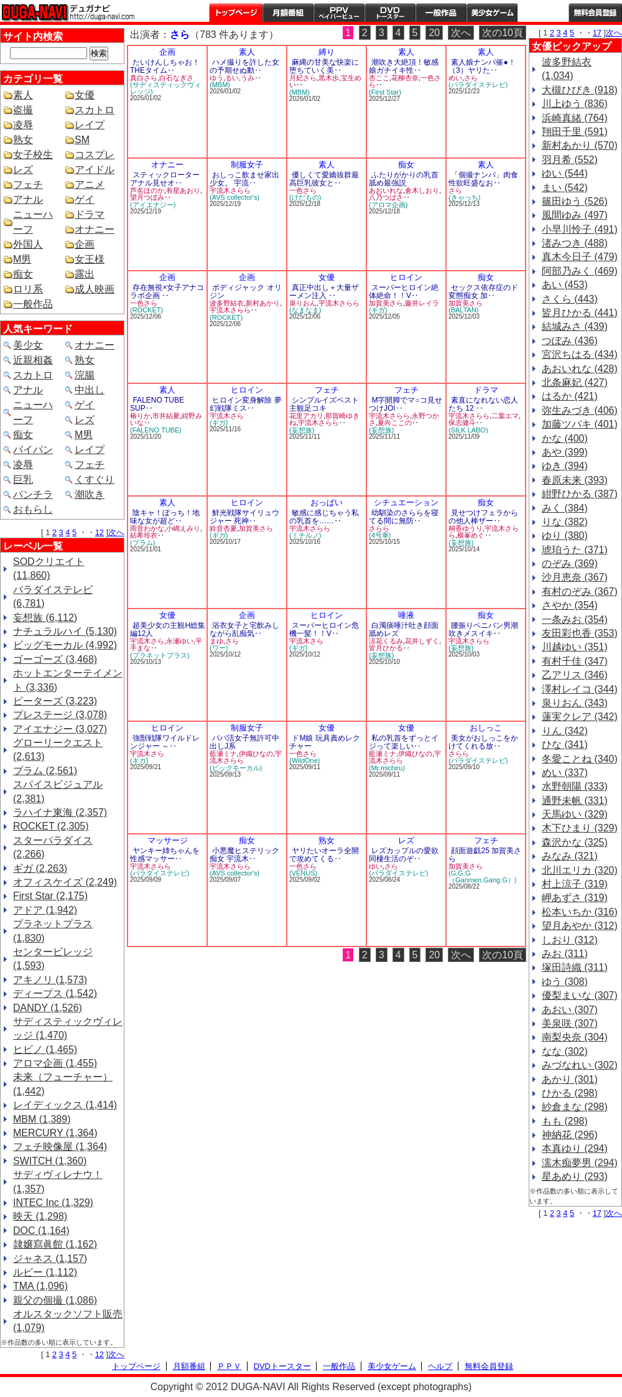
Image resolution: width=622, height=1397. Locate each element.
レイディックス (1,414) (65, 1105)
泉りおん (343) (575, 703)
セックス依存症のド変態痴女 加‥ (483, 291)
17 (597, 32)
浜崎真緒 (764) (575, 118)
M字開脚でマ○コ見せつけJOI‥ (405, 404)
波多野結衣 (227, 303)
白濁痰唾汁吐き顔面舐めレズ (404, 629)
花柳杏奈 (405, 78)
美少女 (28, 345)
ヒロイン (406, 277)
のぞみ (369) (570, 563)
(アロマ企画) (388, 204)
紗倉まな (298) (575, 1106)
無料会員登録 (489, 1366)
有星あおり (183, 190)
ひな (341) (565, 744)
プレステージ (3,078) (60, 714)
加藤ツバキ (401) (580, 424)
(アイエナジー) (152, 204)
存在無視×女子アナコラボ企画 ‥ (167, 291)
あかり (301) (570, 1079)
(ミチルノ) (305, 535)
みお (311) (565, 953)
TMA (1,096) (40, 1286)
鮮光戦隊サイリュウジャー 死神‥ (244, 516)
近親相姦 (33, 360)
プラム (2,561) (45, 770)
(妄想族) (301, 430)
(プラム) (142, 542)
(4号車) (380, 535)
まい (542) (565, 187)
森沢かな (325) (575, 842)
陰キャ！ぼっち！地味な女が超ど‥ (165, 516)
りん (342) (565, 731)
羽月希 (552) (570, 159)
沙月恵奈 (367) (575, 577)
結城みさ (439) (575, 326)
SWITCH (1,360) (49, 1161)
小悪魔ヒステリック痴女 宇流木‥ (244, 854)
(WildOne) (304, 760)
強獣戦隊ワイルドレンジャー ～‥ (165, 742)
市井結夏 (166, 415)
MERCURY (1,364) (55, 1133)
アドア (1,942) (45, 910)
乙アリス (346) (575, 675)
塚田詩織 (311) (575, 967)
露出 (85, 274)
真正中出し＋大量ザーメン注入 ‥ (324, 291)
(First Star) (385, 92)
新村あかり (263, 303)
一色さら (303, 190)
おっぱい (326, 502)
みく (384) (565, 508)
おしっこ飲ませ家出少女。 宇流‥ (244, 179)
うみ (247, 78)
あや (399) (565, 452)
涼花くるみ (386, 641)
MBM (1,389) (41, 1119)
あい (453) (565, 284)
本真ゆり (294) (575, 1148)
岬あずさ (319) (575, 897)
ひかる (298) (570, 1093)
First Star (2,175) (50, 895)
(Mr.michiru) (387, 768)
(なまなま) (305, 310)
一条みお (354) (575, 619)
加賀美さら (386, 303)
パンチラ (33, 494)
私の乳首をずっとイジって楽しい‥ (404, 742)
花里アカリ (306, 415)
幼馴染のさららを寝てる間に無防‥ (404, 516)
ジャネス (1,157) (50, 1258)
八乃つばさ (386, 197)
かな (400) (565, 438)
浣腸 (85, 375)
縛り (326, 52)
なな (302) (565, 1051)
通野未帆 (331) (575, 800)
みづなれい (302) (580, 1065)
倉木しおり (422, 190)
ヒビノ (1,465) (45, 1049)
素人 (23, 95)
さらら (379, 528)
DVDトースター (389, 12)
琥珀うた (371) (575, 549)
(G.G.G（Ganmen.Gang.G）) (482, 876)
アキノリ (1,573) (50, 979)
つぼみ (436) (570, 340)
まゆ (216, 641)
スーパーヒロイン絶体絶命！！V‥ (404, 291)
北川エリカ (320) (580, 870)
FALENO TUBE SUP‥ (157, 404)
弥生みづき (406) (580, 410)
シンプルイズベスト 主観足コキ (324, 404)
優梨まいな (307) (580, 995)
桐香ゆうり (465, 528)
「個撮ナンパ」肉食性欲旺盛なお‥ (483, 179)
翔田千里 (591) (575, 131)
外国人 (28, 244)
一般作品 (440, 12)
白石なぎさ (176, 78)
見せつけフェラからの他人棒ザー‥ (483, 516)
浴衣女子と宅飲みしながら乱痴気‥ (244, 629)
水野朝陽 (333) (575, 786)
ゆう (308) (565, 981)
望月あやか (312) (580, 925)
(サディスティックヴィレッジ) (165, 88)
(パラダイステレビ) (478, 84)
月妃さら (303, 78)
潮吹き (89, 494)
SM (82, 139)
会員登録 (595, 12)
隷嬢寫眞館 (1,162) (55, 1244)
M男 (22, 259)
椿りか (140, 415)
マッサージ (167, 840)
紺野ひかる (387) (580, 493)
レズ (23, 169)
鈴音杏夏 (223, 528)
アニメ (89, 184)
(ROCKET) (146, 310)
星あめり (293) (575, 1176)
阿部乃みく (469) (580, 271)
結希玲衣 (143, 535)
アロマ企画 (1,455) (55, 1063)
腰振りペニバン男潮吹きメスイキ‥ (483, 629)
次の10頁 (502, 32)
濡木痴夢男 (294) (580, 1162)
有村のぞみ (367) (580, 591)
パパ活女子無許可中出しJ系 (244, 742)
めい (455, 78)
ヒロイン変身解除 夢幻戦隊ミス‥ (246, 404)
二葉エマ (505, 415)
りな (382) (565, 521)
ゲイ (85, 199)
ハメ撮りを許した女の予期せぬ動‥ (244, 66)
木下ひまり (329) (580, 828)
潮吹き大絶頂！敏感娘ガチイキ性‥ (404, 66)
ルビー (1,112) (45, 1272)
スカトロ (94, 110)
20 (434, 32)
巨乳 (23, 479)
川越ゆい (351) (575, 647)
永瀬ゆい (179, 641)
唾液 (406, 615)
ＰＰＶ (229, 1366)
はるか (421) (570, 396)
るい (232, 78)
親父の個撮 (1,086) (55, 1300)
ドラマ (89, 214)
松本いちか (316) (580, 912)
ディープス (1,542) (55, 993)
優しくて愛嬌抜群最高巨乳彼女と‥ (324, 179)
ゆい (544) (565, 173)
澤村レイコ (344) (580, 689)
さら (471, 78)
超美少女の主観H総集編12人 (167, 629)
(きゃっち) (464, 197)
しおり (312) (570, 940)
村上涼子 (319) (575, 884)
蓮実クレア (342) (580, 716)
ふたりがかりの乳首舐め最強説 (404, 179)
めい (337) (565, 772)
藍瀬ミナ (223, 753)
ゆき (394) (565, 465)
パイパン (33, 449)
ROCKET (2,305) (51, 826)
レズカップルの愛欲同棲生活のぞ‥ (404, 854)
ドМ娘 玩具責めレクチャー (324, 742)
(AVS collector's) (234, 197)
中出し (89, 390)
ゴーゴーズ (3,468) (55, 659)
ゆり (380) (565, 535)
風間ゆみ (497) (575, 215)
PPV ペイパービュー (338, 12)
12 (99, 532)
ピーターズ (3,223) (55, 701)
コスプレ (94, 154)
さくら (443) (570, 299)
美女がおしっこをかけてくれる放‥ (483, 742)
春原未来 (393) (575, 480)
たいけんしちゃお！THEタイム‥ (165, 66)
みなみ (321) (570, 856)
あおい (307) (570, 1009)
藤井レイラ (422, 303)
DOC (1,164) (41, 1230)
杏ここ (379, 78)
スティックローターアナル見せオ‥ (165, 179)
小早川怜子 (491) (580, 229)
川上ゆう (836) (575, 103)
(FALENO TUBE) (156, 430)
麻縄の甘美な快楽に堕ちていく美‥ (324, 66)
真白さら (143, 78)
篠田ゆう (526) (575, 201)
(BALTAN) (463, 310)
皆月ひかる (386, 648)
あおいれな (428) (580, 368)
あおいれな (386, 190)
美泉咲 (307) (570, 1023)
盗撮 (23, 110)
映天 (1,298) (40, 1216)
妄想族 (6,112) (45, 617)
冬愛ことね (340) (580, 759)
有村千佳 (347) (575, 661)
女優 (85, 95)
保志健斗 (462, 422)
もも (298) (565, 1121)
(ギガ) (378, 310)
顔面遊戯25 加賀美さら (484, 854)
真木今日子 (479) (580, 256)
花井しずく (422, 641)
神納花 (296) (570, 1134)
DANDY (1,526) (47, 1007)
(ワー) (219, 648)
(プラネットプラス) (159, 655)
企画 (85, 244)
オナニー (94, 229)
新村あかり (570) (580, 145)
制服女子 (247, 164)
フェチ (28, 184)
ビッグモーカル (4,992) (65, 645)
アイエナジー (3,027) (60, 729)
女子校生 (33, 154)
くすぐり (94, 479)
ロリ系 (28, 289)
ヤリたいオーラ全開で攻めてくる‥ (324, 854)
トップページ (235, 12)
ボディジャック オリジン (246, 291)
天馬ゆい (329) (575, 814)
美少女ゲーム (492, 12)
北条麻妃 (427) (575, 382)
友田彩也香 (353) (580, 633)
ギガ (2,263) (40, 868)
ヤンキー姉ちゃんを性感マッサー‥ (165, 854)
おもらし (33, 509)
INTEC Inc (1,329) (53, 1202)
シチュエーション (406, 502)
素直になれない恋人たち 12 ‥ (483, 404)
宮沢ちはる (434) (580, 354)
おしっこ (486, 727)
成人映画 (94, 289)
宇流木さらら (230, 190)
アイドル (94, 169)
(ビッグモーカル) (236, 768)
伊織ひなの (256, 753)
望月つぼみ (147, 197)
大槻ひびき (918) (580, 90)
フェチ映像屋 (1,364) (60, 1146)
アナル (28, 199)
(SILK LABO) (468, 430)
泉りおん (303, 303)
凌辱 (23, 124)
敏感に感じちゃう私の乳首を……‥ (324, 516)
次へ (116, 532)
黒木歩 (328, 78)
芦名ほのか (147, 190)
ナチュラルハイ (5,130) (65, 631)
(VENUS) (303, 873)
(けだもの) (305, 197)
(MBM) (220, 84)
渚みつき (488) (575, 243)
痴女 (23, 274)
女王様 (89, 259)
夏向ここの (395, 422)
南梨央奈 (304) (575, 1037)
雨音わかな (147, 528)
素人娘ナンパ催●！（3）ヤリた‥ (482, 66)
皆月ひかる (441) (580, 312)
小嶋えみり (183, 528)
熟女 (23, 139)
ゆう (216, 78)
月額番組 (287, 12)
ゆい (376, 866)
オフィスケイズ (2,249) (65, 882)
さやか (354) (570, 605)
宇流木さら (227, 415)
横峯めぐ (471, 535)
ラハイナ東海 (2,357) (60, 812)
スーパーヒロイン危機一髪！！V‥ (324, 629)
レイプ (89, 124)
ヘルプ (543, 12)
